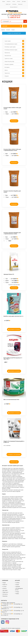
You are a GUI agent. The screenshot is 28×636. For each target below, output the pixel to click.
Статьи (13, 1)
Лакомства (14, 53)
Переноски (14, 73)
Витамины (14, 67)
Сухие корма (14, 41)
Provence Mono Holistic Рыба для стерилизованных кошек (12, 150)
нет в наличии (7, 445)
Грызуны (18, 586)
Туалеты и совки (14, 58)
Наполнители (14, 55)
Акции (3, 1)
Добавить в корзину (14, 329)
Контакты (14, 4)
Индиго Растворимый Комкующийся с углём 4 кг (14, 441)
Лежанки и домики (14, 64)
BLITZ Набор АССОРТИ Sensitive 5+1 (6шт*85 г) (13, 358)
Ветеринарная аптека (19, 589)
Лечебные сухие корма (14, 47)
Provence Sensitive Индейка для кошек (12, 191)
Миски (14, 70)
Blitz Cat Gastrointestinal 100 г (11, 399)
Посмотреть (14, 121)
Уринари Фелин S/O (9, 274)
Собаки (17, 582)
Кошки (17, 584)
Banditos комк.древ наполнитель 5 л (13, 316)
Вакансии (20, 4)
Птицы (17, 591)
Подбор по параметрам (14, 33)
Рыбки (17, 593)
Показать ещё (14, 461)
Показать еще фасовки (14, 284)
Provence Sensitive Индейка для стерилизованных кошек (12, 233)
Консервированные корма (14, 44)
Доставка (24, 1)
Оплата (18, 1)
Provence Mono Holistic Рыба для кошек (12, 108)
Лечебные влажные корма (14, 50)
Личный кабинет (13, 7)
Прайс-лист (8, 4)
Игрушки (14, 76)
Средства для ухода (14, 61)
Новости (8, 1)
